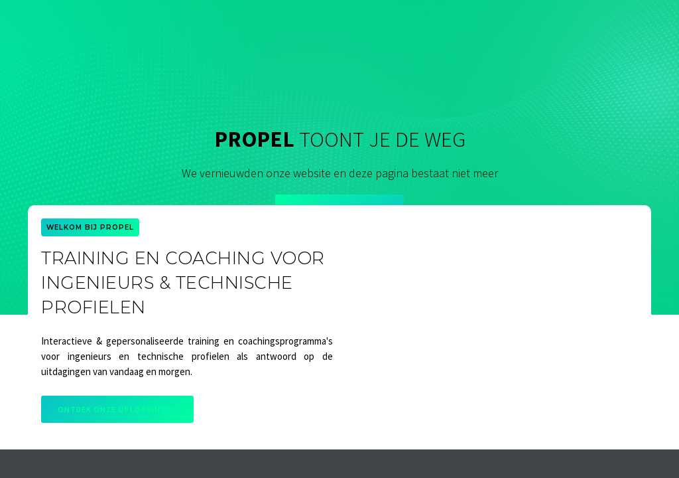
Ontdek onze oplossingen (117, 409)
